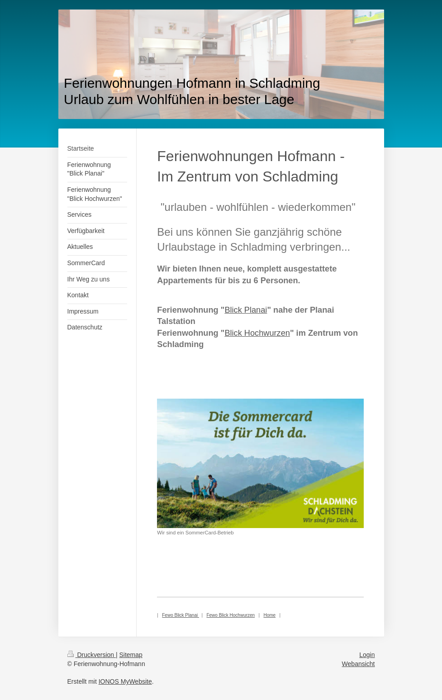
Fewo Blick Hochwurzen (230, 615)
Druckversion (91, 654)
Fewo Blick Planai (180, 615)
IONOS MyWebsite (125, 681)
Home (269, 615)
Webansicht (358, 663)
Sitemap (131, 654)
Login (367, 654)
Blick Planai (245, 309)
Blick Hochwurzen (257, 333)
